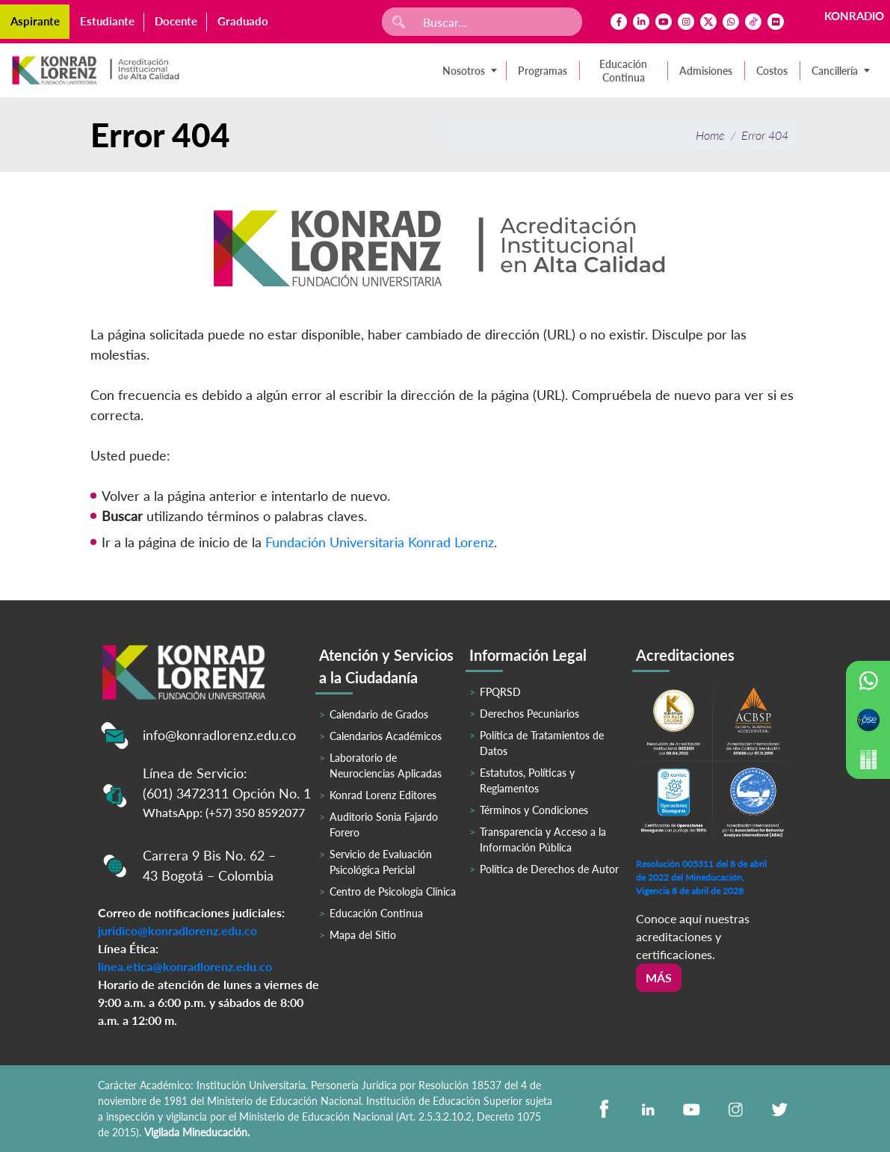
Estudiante (107, 21)
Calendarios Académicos (386, 736)
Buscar (122, 516)
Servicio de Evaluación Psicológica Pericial (381, 862)
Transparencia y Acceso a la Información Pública (543, 839)
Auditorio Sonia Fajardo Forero (384, 824)
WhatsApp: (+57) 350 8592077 (224, 812)
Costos (772, 70)
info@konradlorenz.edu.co (219, 735)
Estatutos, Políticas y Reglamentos (527, 780)
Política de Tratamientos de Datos (542, 743)
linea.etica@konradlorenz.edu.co (185, 966)
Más (659, 977)
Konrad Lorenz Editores (383, 795)
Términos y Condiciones (534, 810)
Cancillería (835, 70)
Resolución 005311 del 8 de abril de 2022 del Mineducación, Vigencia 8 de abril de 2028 (701, 877)
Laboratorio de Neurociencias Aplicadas (386, 765)
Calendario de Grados (379, 714)
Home (710, 135)
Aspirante (35, 21)
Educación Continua (623, 71)
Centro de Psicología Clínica (393, 891)
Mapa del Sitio (363, 934)
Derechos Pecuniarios (529, 713)
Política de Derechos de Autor (549, 869)
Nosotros (463, 70)
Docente (176, 21)
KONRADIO (854, 15)
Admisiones (705, 70)
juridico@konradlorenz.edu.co (177, 930)
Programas (542, 70)
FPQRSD (500, 692)
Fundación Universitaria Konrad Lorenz (379, 542)
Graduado (242, 21)
